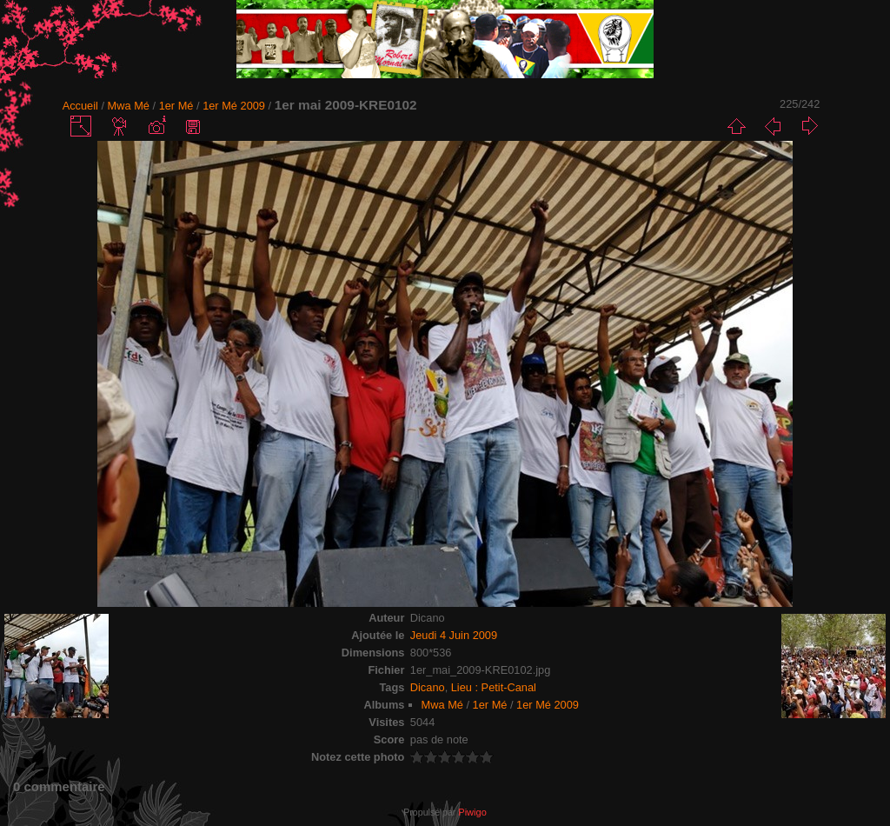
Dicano (427, 687)
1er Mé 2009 (234, 105)
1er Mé (176, 105)
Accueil (80, 105)
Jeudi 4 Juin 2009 (453, 635)
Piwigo (472, 812)
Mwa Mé (128, 105)
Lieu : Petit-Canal (493, 687)
